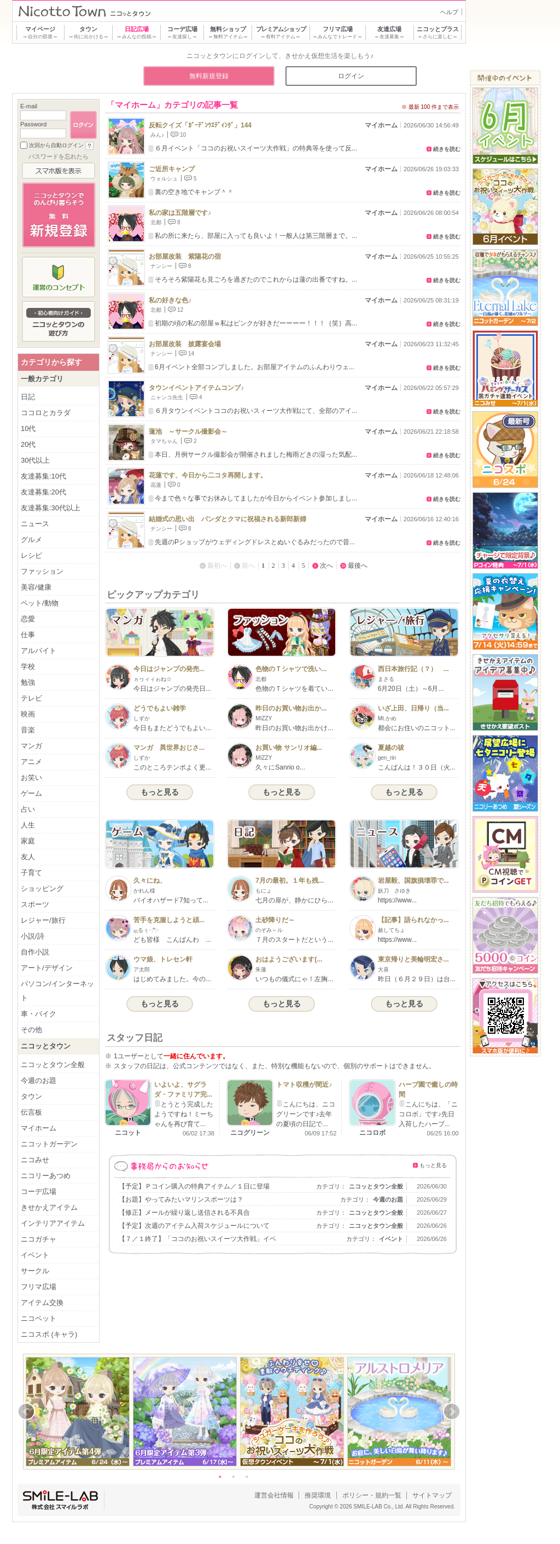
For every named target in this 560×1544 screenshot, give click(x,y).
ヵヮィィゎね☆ (152, 679)
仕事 (28, 635)
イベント (391, 1239)
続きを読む (446, 149)
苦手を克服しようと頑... (169, 920)
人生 (28, 825)
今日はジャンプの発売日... (172, 688)
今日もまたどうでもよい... (172, 728)
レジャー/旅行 (43, 920)
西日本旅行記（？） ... (413, 669)
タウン (31, 1096)
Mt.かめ (387, 718)
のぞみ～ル (269, 930)
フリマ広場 (38, 1287)
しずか (141, 718)
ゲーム (31, 793)
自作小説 (35, 952)
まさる (386, 679)
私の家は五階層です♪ (180, 213)
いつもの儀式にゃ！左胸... (294, 979)
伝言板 (31, 1112)
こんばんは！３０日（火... (417, 767)
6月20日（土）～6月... (411, 688)
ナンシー (161, 266)
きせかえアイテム (49, 1207)
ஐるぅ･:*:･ (146, 930)
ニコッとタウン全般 (376, 1186)
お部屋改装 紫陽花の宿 (185, 256)
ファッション (42, 571)
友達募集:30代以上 (50, 508)
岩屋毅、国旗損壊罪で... (413, 880)
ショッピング (42, 888)
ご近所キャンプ (172, 169)
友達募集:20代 (43, 492)
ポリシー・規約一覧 (371, 1495)
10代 (28, 428)
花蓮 (155, 485)
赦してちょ (391, 930)
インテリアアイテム (53, 1223)
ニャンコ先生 (166, 397)
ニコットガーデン (49, 1144)
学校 (28, 666)
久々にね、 (149, 880)
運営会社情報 (274, 1495)
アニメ (31, 762)
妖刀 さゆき (394, 891)
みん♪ (157, 135)
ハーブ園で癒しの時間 (428, 1089)
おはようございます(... (288, 959)
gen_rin (387, 758)
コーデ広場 (38, 1191)
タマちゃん (164, 441)
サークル (35, 1271)
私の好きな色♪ (170, 300)
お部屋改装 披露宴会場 (185, 344)
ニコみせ (35, 1160)
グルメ (31, 539)
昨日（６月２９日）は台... (417, 979)
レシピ (31, 555)
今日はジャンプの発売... (169, 669)
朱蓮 (260, 969)
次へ (326, 565)
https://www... (397, 900)
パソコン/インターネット (57, 991)
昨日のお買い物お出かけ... (294, 728)
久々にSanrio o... (280, 767)
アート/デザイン (47, 968)
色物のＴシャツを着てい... (294, 688)
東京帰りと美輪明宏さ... (413, 959)
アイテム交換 (42, 1302)
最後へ (358, 565)
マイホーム (381, 125)
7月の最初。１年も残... (289, 880)
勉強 (28, 682)
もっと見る (160, 792)
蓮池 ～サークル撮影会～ (188, 431)
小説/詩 (32, 936)
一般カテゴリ (42, 379)
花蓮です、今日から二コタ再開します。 (208, 475)
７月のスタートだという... (294, 939)
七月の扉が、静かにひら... (294, 900)
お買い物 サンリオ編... (288, 747)
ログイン (351, 76)
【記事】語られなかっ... (413, 920)
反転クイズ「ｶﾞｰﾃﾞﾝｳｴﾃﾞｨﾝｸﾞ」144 (200, 125)
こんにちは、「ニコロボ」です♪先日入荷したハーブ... (428, 1114)
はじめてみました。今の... (172, 979)
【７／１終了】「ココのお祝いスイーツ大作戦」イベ (197, 1239)
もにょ (263, 891)
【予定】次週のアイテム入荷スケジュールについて (194, 1226)
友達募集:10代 (43, 476)
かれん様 (144, 891)
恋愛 (28, 619)
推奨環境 (318, 1495)
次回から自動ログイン (56, 145)
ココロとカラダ (46, 413)
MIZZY (263, 718)
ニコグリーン (250, 1133)
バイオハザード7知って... (170, 900)
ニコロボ (372, 1133)
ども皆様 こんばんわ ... (172, 939)
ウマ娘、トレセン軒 (162, 959)
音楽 (28, 730)
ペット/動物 (40, 603)
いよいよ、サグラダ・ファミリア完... (183, 1089)
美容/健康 (36, 587)
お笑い (31, 777)
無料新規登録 (209, 76)
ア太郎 (141, 969)
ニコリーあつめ (46, 1176)
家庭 (28, 841)
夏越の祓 (391, 747)
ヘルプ (449, 12)
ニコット (128, 1133)
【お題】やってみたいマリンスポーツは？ (181, 1199)
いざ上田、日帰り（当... (413, 708)
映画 (28, 714)
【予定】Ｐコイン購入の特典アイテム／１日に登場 (194, 1186)
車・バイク (38, 1014)
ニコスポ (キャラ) (49, 1334)
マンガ (31, 746)
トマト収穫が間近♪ (304, 1084)
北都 (155, 222)
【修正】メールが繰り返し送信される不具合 (184, 1212)
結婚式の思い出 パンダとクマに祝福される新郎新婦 (227, 519)
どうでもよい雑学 (159, 708)
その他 (31, 1030)
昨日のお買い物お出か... (290, 708)
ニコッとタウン (46, 1046)
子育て (31, 873)
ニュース (35, 524)
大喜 (383, 969)
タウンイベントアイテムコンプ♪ (196, 388)
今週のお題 (388, 1199)
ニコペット (38, 1318)
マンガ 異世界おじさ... (169, 747)
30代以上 (35, 460)
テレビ (31, 698)
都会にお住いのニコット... (417, 728)
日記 (28, 397)
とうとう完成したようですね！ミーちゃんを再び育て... (183, 1114)
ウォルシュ (164, 179)
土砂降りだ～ (275, 920)
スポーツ (35, 904)
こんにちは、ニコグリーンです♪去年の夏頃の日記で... (305, 1114)
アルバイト (38, 650)
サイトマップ (432, 1495)
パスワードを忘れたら (58, 156)
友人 (28, 857)
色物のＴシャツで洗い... (290, 669)
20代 (28, 444)
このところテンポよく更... (172, 767)
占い (28, 809)
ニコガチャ (38, 1239)
